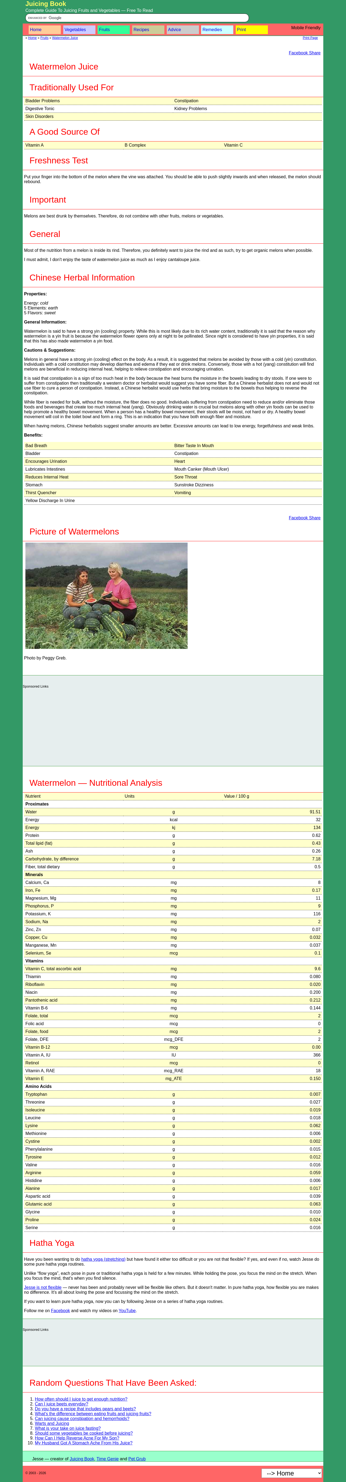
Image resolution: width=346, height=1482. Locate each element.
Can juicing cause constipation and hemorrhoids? (82, 1418)
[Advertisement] (173, 726)
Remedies (212, 29)
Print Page (310, 38)
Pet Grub (137, 1459)
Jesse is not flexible (43, 1287)
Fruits (104, 29)
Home (36, 29)
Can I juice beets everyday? (61, 1404)
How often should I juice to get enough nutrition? (81, 1399)
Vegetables (75, 29)
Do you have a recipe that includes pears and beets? (85, 1409)
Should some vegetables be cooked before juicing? (84, 1433)
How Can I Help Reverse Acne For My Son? (77, 1438)
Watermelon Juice (65, 38)
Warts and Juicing (52, 1423)
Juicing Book (45, 3)
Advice (174, 29)
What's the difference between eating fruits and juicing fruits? (93, 1413)
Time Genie (108, 1459)
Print (241, 29)
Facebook (60, 1310)
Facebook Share (305, 53)
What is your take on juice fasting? (68, 1428)
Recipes (141, 29)
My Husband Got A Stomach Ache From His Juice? (83, 1443)
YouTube (127, 1310)
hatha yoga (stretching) (103, 1259)
